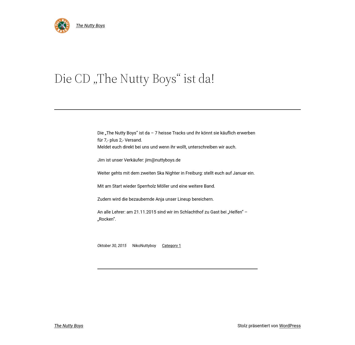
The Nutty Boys (90, 25)
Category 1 (171, 245)
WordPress (290, 325)
